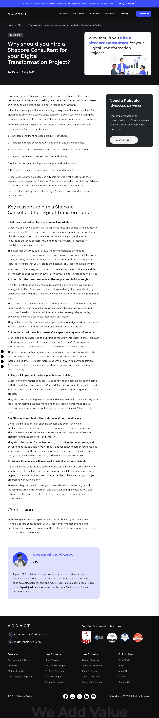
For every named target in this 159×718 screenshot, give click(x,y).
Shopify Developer (54, 682)
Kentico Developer (90, 676)
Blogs (20, 25)
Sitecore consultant (28, 523)
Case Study (124, 660)
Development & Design (19, 660)
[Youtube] (93, 696)
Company (125, 14)
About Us (123, 671)
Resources (110, 14)
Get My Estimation (126, 4)
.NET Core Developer (55, 665)
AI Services (13, 665)
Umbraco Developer (91, 665)
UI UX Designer (52, 660)
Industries (95, 14)
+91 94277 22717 (31, 641)
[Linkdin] (2, 366)
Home (10, 25)
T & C (11, 696)
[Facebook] (2, 351)
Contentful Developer (92, 682)
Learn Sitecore (124, 140)
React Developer (53, 676)
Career (121, 676)
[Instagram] (2, 356)
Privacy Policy (24, 696)
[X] (79, 696)
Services (64, 14)
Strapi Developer (89, 671)
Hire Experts (79, 14)
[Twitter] (2, 361)
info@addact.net (37, 634)
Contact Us (144, 14)
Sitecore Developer (91, 660)
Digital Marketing (16, 671)
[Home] (17, 14)
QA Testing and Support (20, 676)
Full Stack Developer (55, 671)
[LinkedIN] (86, 696)
